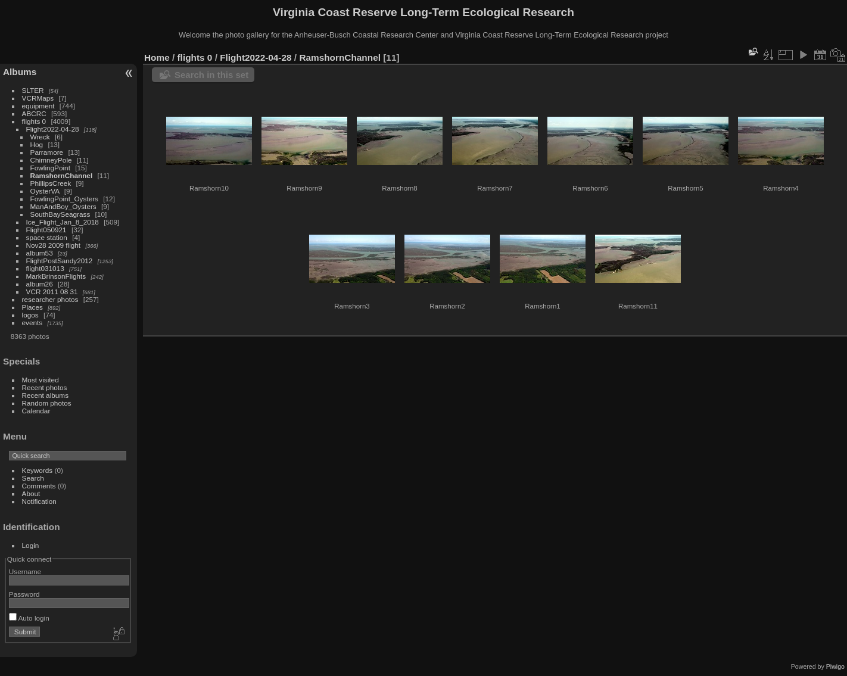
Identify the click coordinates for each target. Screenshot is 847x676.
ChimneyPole (51, 160)
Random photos (46, 403)
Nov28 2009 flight (53, 245)
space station (46, 237)
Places (32, 307)
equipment (38, 106)
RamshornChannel (61, 175)
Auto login (29, 618)
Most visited (40, 380)
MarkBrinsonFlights (56, 276)
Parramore (47, 152)
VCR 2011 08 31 (52, 291)
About (31, 493)
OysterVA (45, 191)
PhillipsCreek (50, 183)
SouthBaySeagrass (60, 214)
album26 (39, 284)
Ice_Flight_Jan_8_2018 (62, 222)
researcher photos (50, 299)
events (32, 322)
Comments (39, 486)
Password (24, 594)
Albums (19, 72)
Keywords (37, 470)
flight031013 (45, 268)
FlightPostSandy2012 (59, 260)
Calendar (36, 411)
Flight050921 (46, 229)
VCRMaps (38, 98)
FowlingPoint (50, 168)
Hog (36, 144)
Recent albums (45, 395)
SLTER (33, 90)
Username (25, 571)
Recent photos (44, 387)
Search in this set (211, 75)
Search (33, 478)
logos (30, 315)
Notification (39, 501)
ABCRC (34, 113)
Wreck (40, 137)
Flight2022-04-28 (52, 129)
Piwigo (835, 666)
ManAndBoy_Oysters (63, 206)
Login (30, 545)
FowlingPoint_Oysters (64, 199)
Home (157, 57)
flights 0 (34, 121)
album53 (39, 253)
